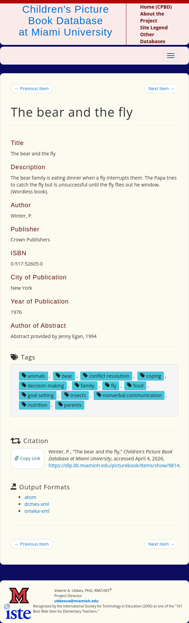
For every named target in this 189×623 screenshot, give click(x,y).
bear (64, 375)
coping (150, 375)
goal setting (38, 395)
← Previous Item (31, 88)
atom (30, 497)
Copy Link (27, 458)
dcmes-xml (36, 504)
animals (33, 375)
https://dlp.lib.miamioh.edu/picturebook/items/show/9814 (114, 465)
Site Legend (154, 27)
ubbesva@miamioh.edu (76, 600)
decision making (43, 385)
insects (75, 395)
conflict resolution (106, 375)
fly (110, 385)
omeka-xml (37, 511)
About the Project (152, 17)
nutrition (35, 404)
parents (70, 404)
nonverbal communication (129, 395)
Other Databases (152, 38)
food (135, 385)
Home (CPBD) (156, 6)
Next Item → (161, 88)
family (84, 385)
